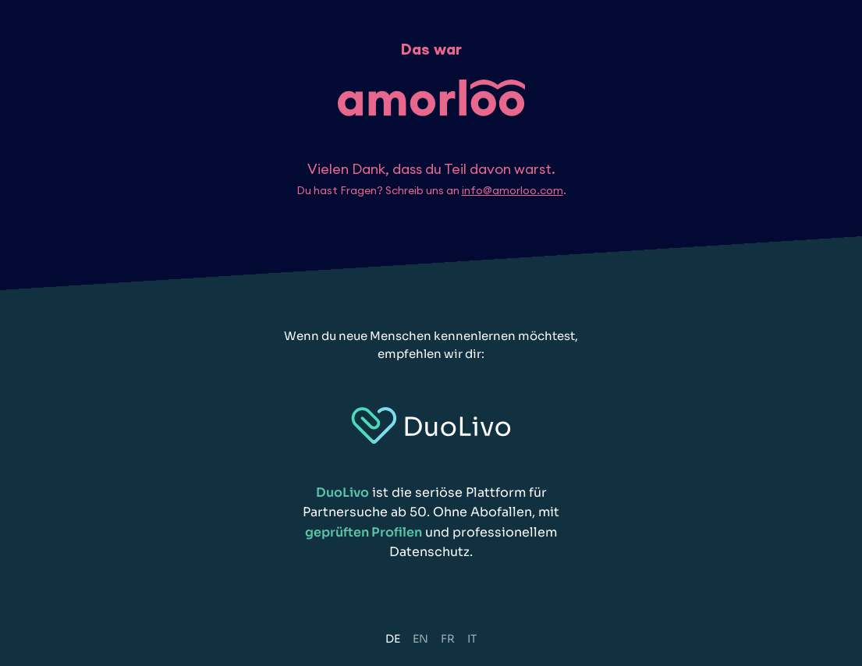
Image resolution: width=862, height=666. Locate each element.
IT (472, 639)
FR (448, 639)
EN (420, 639)
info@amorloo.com (512, 190)
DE (392, 639)
